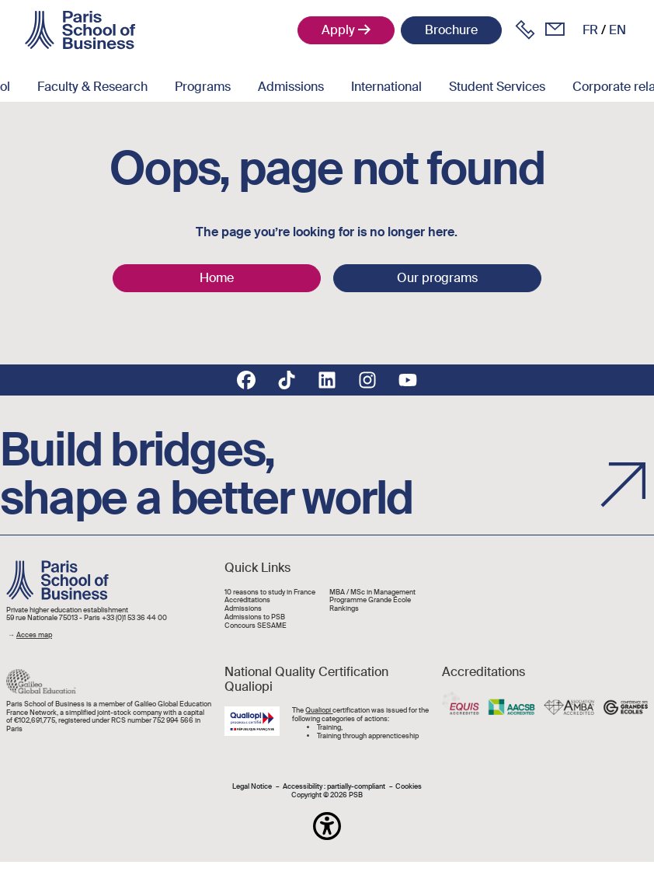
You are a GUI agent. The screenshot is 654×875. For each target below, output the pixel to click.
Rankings (344, 609)
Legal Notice (252, 787)
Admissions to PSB (254, 617)
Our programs (437, 278)
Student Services (497, 86)
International (386, 86)
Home (217, 278)
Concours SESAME (255, 626)
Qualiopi (318, 710)
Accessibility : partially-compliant (334, 787)
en (617, 30)
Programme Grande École (370, 600)
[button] (327, 826)
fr (590, 30)
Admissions (291, 86)
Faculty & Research (92, 86)
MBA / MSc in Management (372, 592)
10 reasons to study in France (269, 592)
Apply (338, 30)
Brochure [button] (451, 30)
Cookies (408, 786)
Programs (203, 86)
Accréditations (247, 600)
